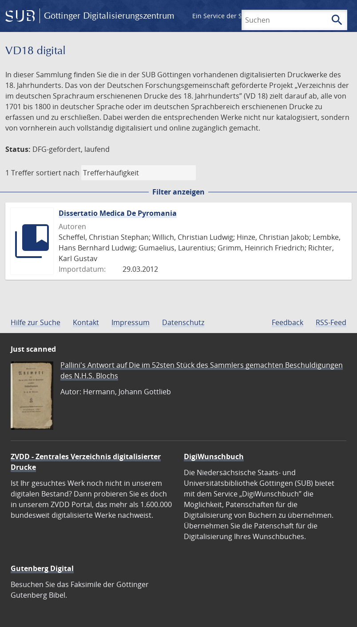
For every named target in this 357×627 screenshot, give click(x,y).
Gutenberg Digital (42, 568)
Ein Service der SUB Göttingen (237, 16)
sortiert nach (57, 173)
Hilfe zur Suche (35, 322)
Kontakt (86, 322)
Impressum (130, 322)
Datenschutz (183, 322)
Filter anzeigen (178, 192)
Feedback (287, 322)
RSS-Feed (331, 322)
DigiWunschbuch (214, 456)
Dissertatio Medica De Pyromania (118, 213)
